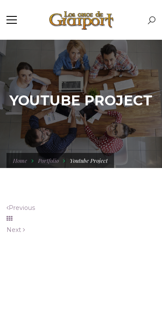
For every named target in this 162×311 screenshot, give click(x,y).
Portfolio (48, 160)
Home (20, 160)
